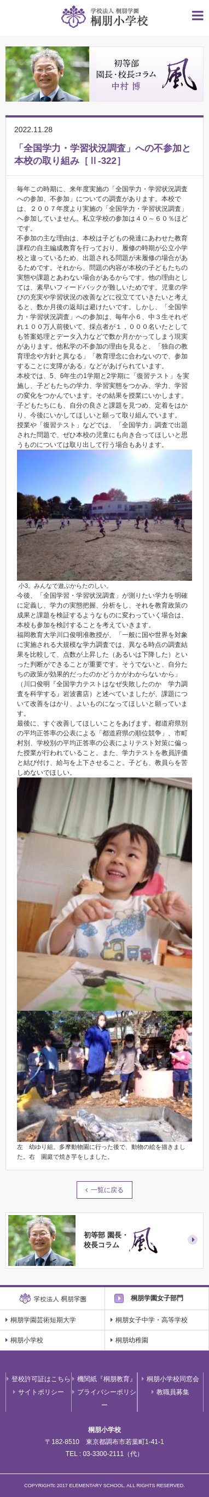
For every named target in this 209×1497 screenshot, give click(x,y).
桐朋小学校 (24, 1340)
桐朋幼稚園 (129, 1340)
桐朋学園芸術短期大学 (40, 1320)
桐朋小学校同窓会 (170, 1379)
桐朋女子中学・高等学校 (149, 1320)
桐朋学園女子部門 (157, 1298)
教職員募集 (170, 1392)
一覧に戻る (107, 1190)
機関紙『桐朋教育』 (104, 1379)
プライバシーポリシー (104, 1398)
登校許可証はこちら (39, 1379)
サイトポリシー (38, 1392)
